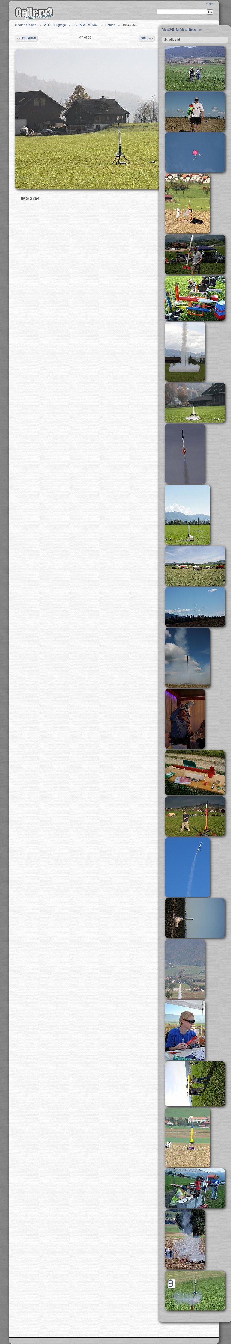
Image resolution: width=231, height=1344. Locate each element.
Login (209, 3)
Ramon (110, 25)
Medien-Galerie (25, 25)
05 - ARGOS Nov (86, 25)
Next (146, 38)
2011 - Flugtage (55, 25)
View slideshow (191, 29)
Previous (26, 38)
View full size (171, 29)
